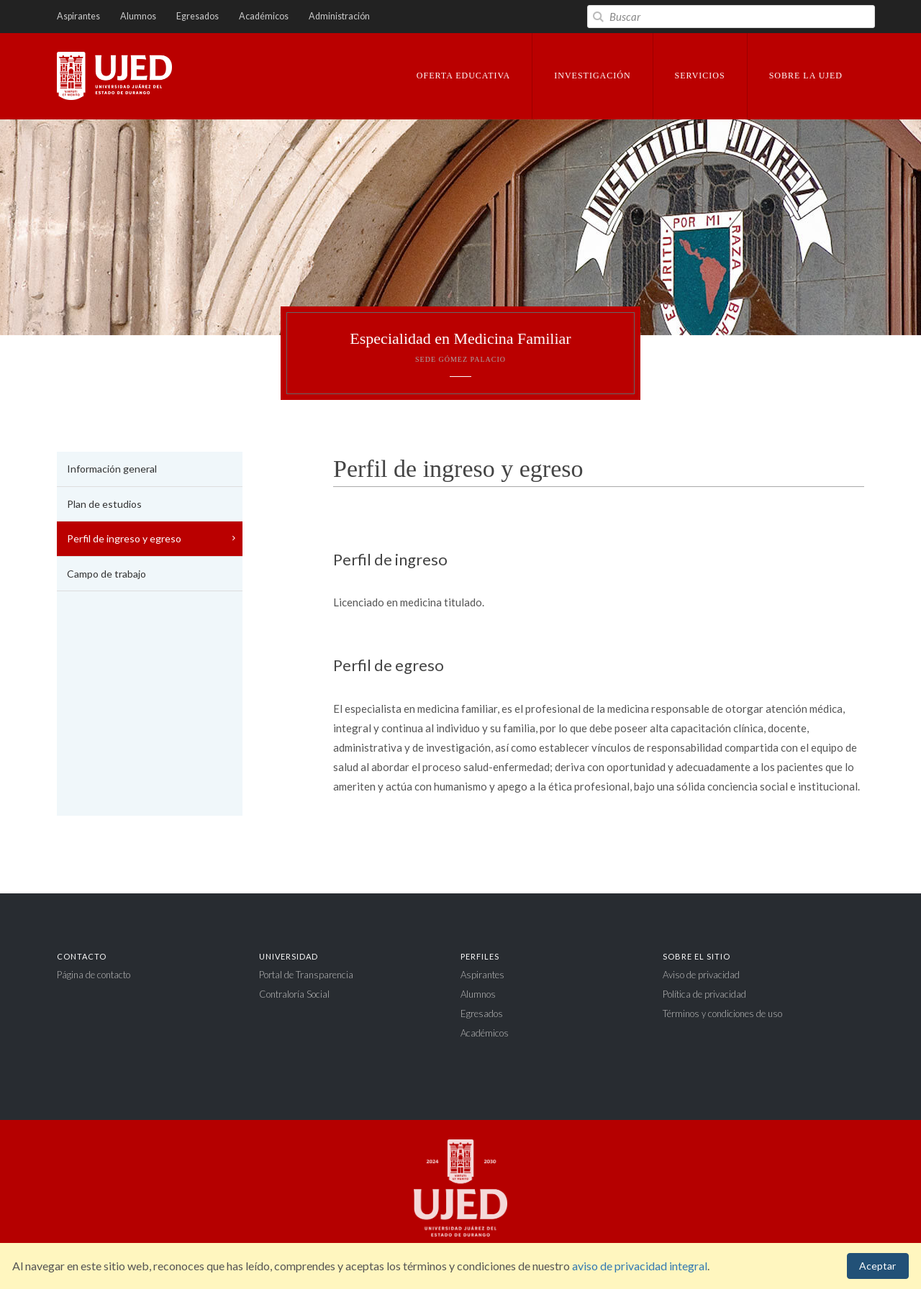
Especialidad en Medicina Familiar (460, 346)
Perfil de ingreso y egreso (124, 538)
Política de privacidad (704, 994)
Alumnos (138, 16)
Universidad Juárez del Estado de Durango (114, 77)
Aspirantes (78, 16)
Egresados (197, 16)
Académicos (264, 16)
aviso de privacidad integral (639, 1265)
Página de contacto (93, 974)
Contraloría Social (294, 994)
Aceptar (877, 1266)
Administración (339, 16)
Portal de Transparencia (306, 974)
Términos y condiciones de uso (722, 1013)
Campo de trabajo (106, 574)
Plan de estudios (104, 504)
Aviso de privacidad (701, 974)
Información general (112, 469)
